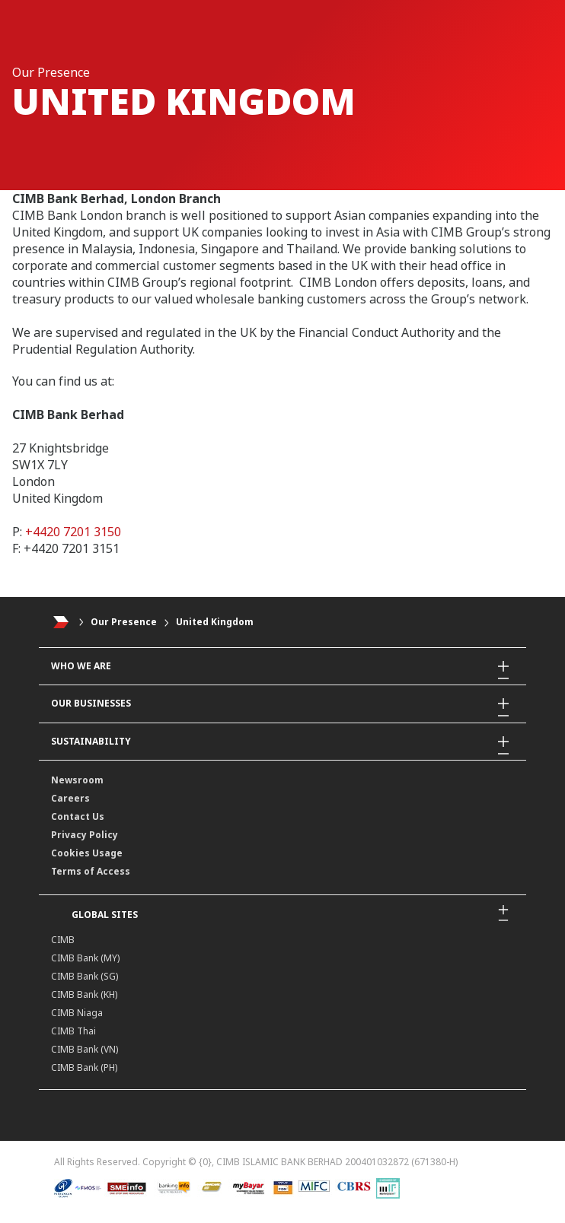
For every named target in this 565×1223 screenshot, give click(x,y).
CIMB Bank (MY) (85, 957)
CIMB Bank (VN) (84, 1049)
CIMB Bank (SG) (84, 976)
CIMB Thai (73, 1030)
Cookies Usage (87, 853)
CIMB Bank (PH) (84, 1067)
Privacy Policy (84, 834)
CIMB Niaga (77, 1012)
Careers (70, 798)
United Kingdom (215, 621)
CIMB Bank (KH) (84, 994)
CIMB (63, 939)
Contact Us (77, 816)
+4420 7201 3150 (73, 531)
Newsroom (77, 780)
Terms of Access (90, 871)
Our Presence (124, 621)
